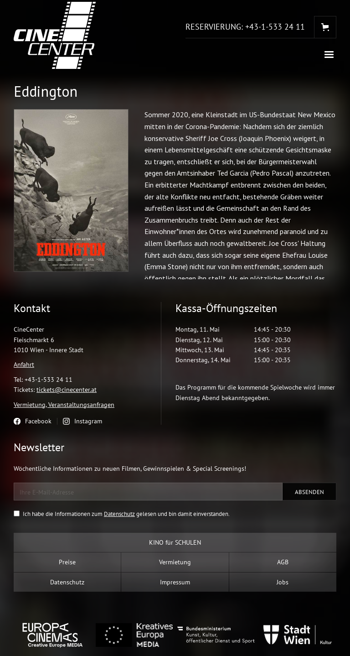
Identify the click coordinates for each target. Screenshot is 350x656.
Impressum (175, 582)
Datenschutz (119, 514)
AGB (282, 562)
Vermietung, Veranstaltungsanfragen (64, 405)
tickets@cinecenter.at (66, 389)
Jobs (282, 582)
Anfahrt (24, 364)
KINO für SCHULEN (175, 542)
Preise (67, 562)
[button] (329, 55)
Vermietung (175, 562)
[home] (55, 35)
